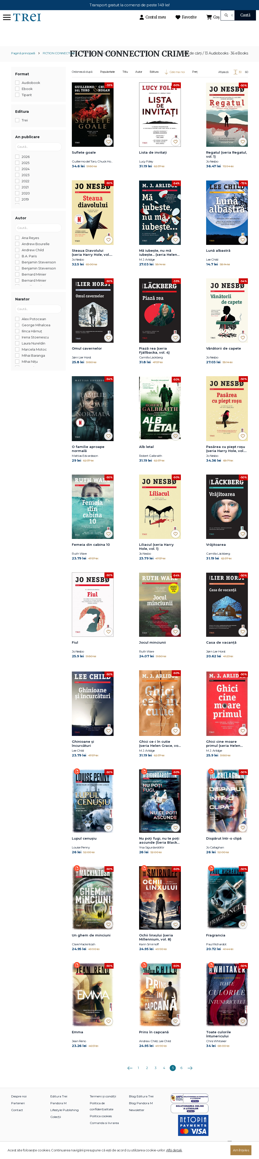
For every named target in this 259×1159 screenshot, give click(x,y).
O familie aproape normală (88, 458)
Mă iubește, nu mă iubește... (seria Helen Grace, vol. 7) (158, 261)
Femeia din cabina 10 (91, 553)
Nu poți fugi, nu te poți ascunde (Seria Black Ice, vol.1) (159, 849)
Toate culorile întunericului (218, 1043)
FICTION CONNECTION (59, 62)
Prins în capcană (154, 1041)
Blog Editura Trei (141, 1105)
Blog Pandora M (141, 1112)
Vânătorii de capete (223, 357)
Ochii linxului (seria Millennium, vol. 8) (156, 946)
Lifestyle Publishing (64, 1118)
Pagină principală (23, 62)
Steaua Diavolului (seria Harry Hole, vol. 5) (91, 261)
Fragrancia (215, 944)
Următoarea (190, 1075)
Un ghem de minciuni (91, 944)
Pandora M (58, 1112)
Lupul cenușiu (84, 847)
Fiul (75, 651)
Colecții (55, 1125)
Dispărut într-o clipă (224, 847)
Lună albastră (218, 259)
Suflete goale (84, 161)
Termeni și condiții (103, 1105)
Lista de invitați (153, 161)
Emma (77, 1041)
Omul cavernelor (87, 357)
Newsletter (136, 1118)
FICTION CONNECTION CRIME (104, 62)
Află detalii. (174, 1150)
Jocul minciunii (152, 651)
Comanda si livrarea (104, 1131)
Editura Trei (58, 1105)
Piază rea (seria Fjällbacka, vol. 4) (154, 359)
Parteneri (18, 1112)
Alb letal (146, 456)
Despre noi (19, 1105)
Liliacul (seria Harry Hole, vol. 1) (156, 555)
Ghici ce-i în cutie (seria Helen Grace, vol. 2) (159, 752)
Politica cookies (101, 1125)
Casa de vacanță (221, 651)
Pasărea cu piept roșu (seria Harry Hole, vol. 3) (225, 458)
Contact (17, 1118)
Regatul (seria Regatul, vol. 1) (226, 163)
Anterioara (130, 1075)
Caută (245, 15)
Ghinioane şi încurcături (83, 752)
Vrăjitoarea (216, 553)
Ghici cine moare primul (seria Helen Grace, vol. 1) (223, 752)
